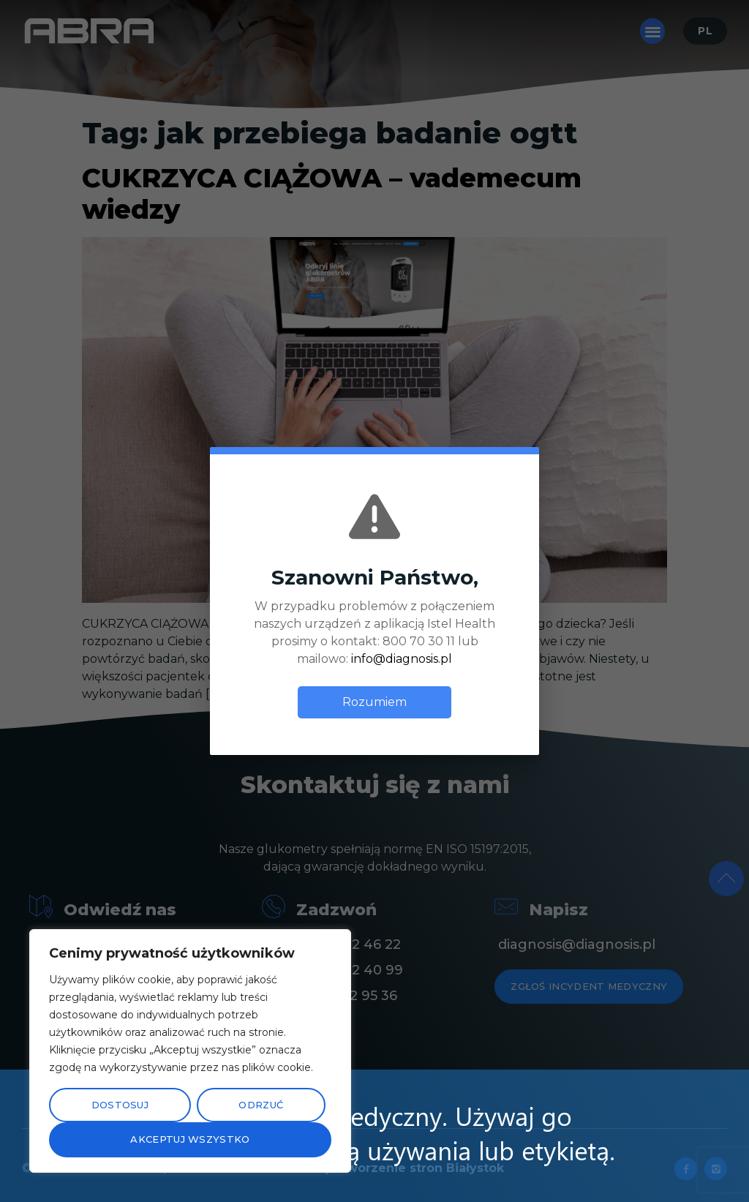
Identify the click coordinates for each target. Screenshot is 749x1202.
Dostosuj (119, 1105)
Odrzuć (260, 1105)
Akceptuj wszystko (189, 1139)
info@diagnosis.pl (401, 659)
